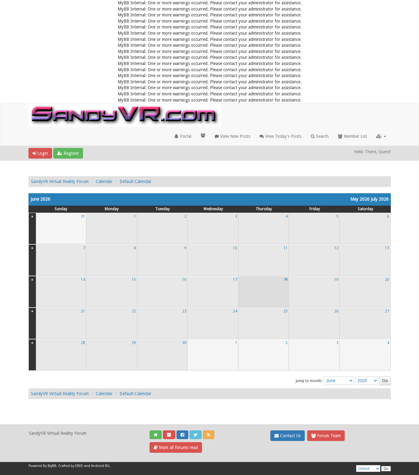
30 (184, 343)
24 (235, 311)
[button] (381, 136)
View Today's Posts (280, 136)
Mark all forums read (176, 447)
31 (83, 216)
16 (184, 279)
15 (134, 279)
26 (336, 311)
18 (286, 279)
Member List (352, 136)
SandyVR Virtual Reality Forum (60, 181)
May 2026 (359, 199)
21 (83, 311)
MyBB (52, 466)
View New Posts (232, 136)
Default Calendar (135, 181)
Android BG (100, 466)
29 (134, 343)
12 (336, 248)
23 (184, 311)
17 (235, 279)
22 (134, 311)
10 (235, 248)
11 (285, 248)
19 (336, 279)
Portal (182, 136)
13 (387, 248)
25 (285, 311)
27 (387, 311)
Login (40, 153)
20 (387, 279)
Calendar (104, 181)
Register (68, 153)
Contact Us (287, 435)
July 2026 (380, 199)
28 (83, 343)
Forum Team (326, 435)
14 (83, 279)
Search (320, 136)
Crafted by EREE (70, 466)
